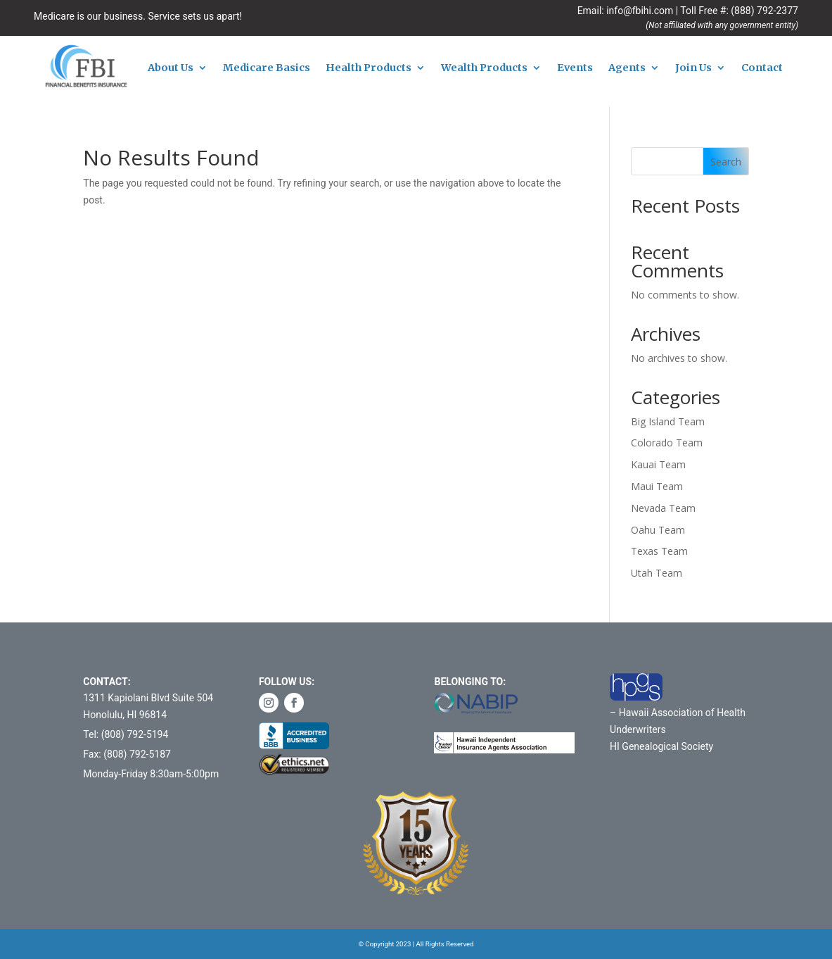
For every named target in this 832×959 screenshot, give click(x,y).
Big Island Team (668, 421)
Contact (762, 68)
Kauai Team (658, 464)
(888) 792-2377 (764, 10)
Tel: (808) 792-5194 (125, 734)
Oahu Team (658, 530)
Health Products (368, 68)
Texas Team (659, 551)
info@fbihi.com (639, 10)
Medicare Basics (266, 68)
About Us (170, 68)
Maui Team (657, 486)
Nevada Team (663, 508)
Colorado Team (667, 442)
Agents (627, 68)
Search (725, 161)
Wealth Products (484, 68)
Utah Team (656, 572)
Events (575, 68)
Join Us (693, 68)
